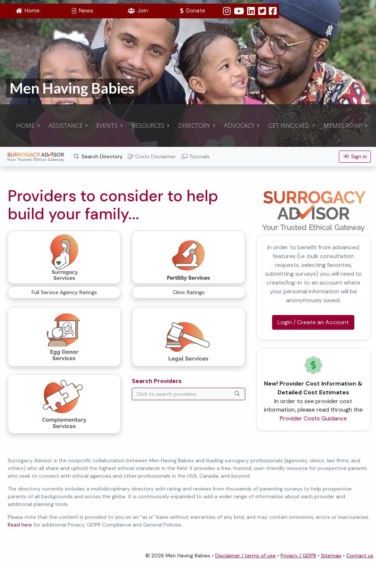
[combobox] (188, 394)
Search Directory (98, 156)
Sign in (355, 156)
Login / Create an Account (313, 322)
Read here (20, 524)
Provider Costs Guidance (313, 418)
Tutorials (195, 156)
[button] (27, 11)
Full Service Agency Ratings (64, 292)
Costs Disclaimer (152, 156)
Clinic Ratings (189, 292)
